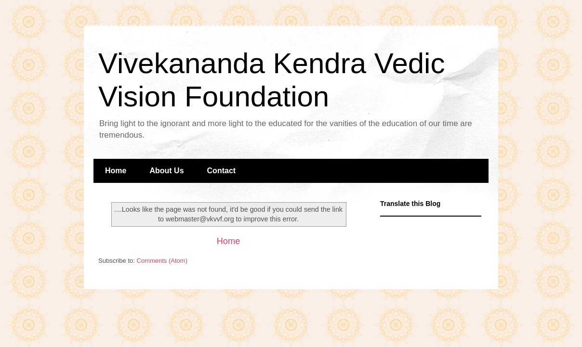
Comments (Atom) (162, 260)
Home (115, 171)
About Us (166, 171)
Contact (221, 171)
